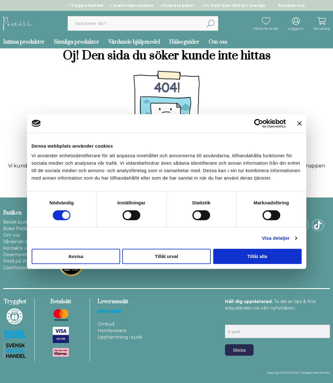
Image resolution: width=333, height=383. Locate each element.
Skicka (239, 350)
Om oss (218, 42)
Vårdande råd (17, 241)
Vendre (325, 372)
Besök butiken (18, 222)
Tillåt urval (166, 256)
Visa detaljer (276, 238)
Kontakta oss (17, 248)
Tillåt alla (257, 256)
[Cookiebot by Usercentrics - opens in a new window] (259, 123)
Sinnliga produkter (76, 42)
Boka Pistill (15, 228)
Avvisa (75, 256)
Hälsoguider (184, 42)
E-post (230, 319)
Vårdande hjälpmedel (134, 42)
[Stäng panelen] (299, 123)
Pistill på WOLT (19, 261)
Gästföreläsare (18, 267)
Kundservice (291, 5)
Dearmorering (18, 254)
